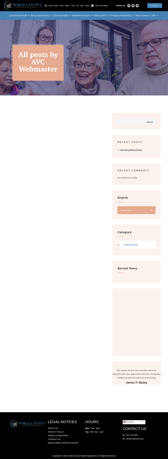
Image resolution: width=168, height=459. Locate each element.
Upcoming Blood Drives (131, 150)
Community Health (62, 15)
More (155, 15)
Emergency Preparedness (122, 15)
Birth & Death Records (41, 15)
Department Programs (82, 15)
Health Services (101, 15)
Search (150, 122)
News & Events (143, 15)
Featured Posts (131, 245)
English (129, 422)
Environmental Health (20, 15)
